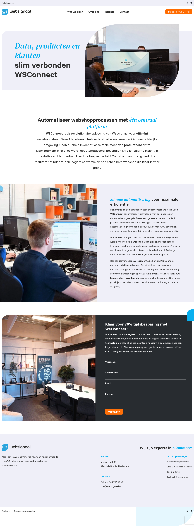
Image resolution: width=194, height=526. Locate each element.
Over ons (93, 11)
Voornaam (110, 363)
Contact (124, 11)
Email (108, 384)
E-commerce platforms (178, 462)
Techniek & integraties (177, 477)
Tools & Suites (173, 472)
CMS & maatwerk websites (179, 467)
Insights (109, 11)
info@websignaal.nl (110, 487)
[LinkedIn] (191, 3)
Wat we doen (75, 11)
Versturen (114, 412)
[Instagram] (187, 3)
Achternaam (111, 373)
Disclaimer (6, 512)
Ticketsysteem (8, 3)
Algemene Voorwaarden (24, 512)
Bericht (109, 395)
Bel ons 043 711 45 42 (112, 482)
